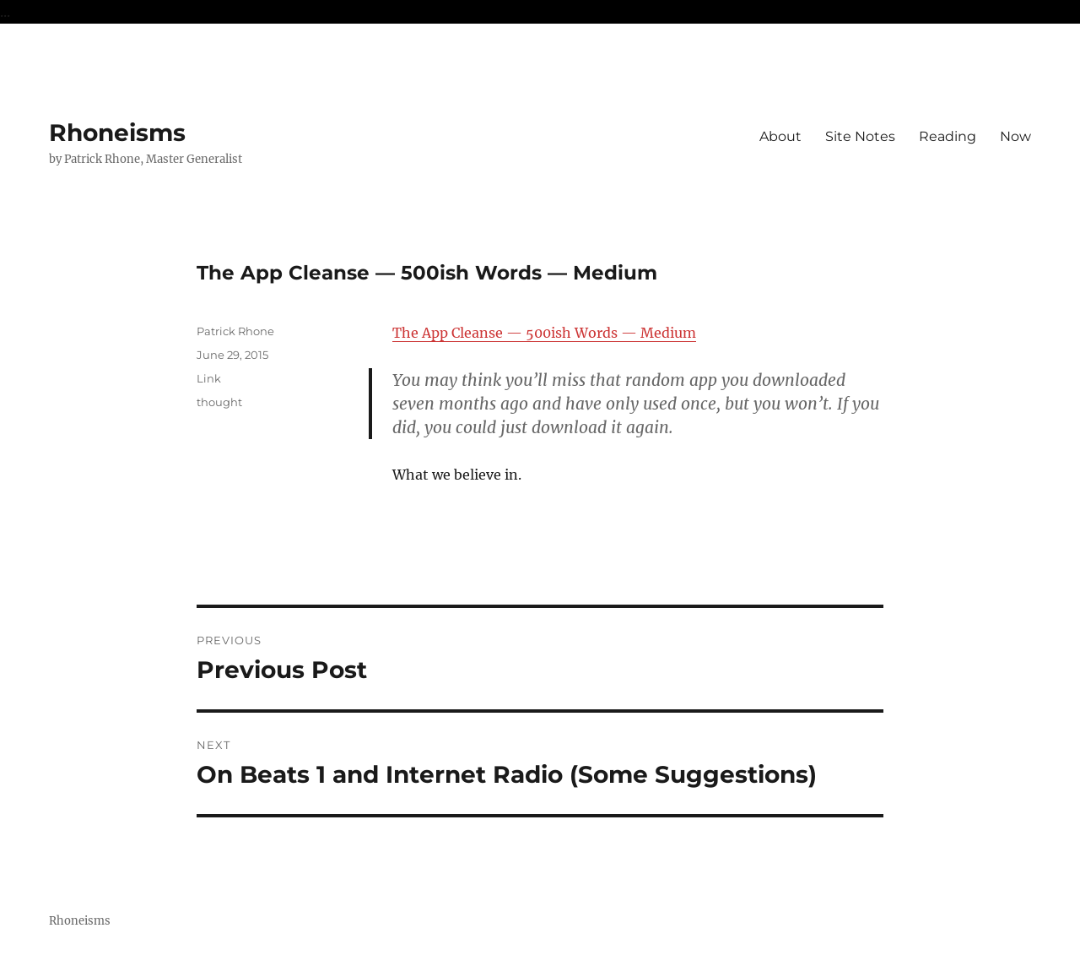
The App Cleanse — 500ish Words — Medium (544, 332)
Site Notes (860, 136)
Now (1015, 136)
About (780, 136)
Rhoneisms (117, 132)
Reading (947, 136)
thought (219, 402)
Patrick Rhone (235, 331)
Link (209, 378)
